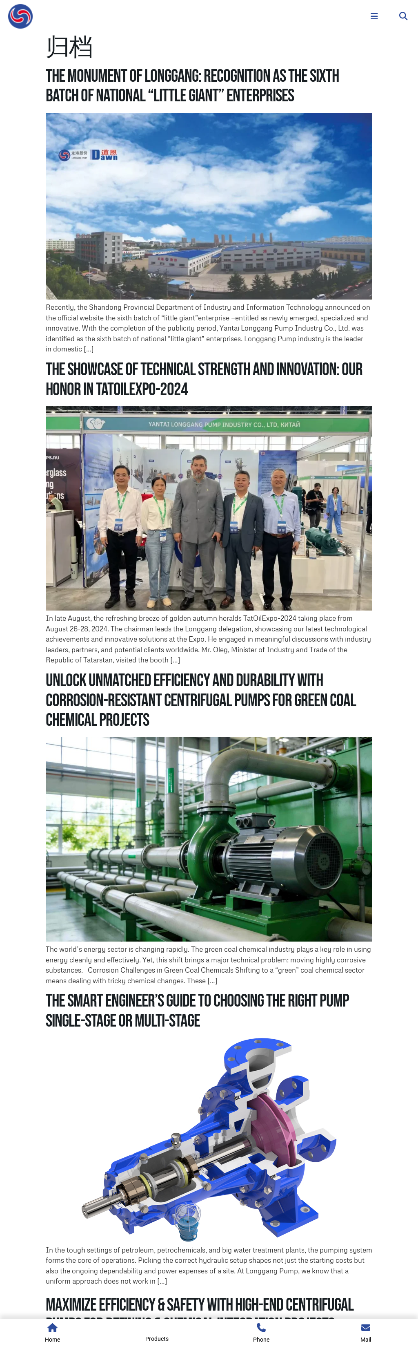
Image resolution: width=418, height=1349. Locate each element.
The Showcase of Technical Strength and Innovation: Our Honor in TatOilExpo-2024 (204, 379)
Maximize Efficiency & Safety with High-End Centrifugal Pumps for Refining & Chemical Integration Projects (200, 1315)
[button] (403, 16)
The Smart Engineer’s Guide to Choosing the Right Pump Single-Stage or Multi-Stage (197, 1010)
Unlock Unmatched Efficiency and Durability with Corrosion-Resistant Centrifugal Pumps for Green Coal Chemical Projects (201, 700)
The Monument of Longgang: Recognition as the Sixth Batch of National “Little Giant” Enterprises (192, 86)
